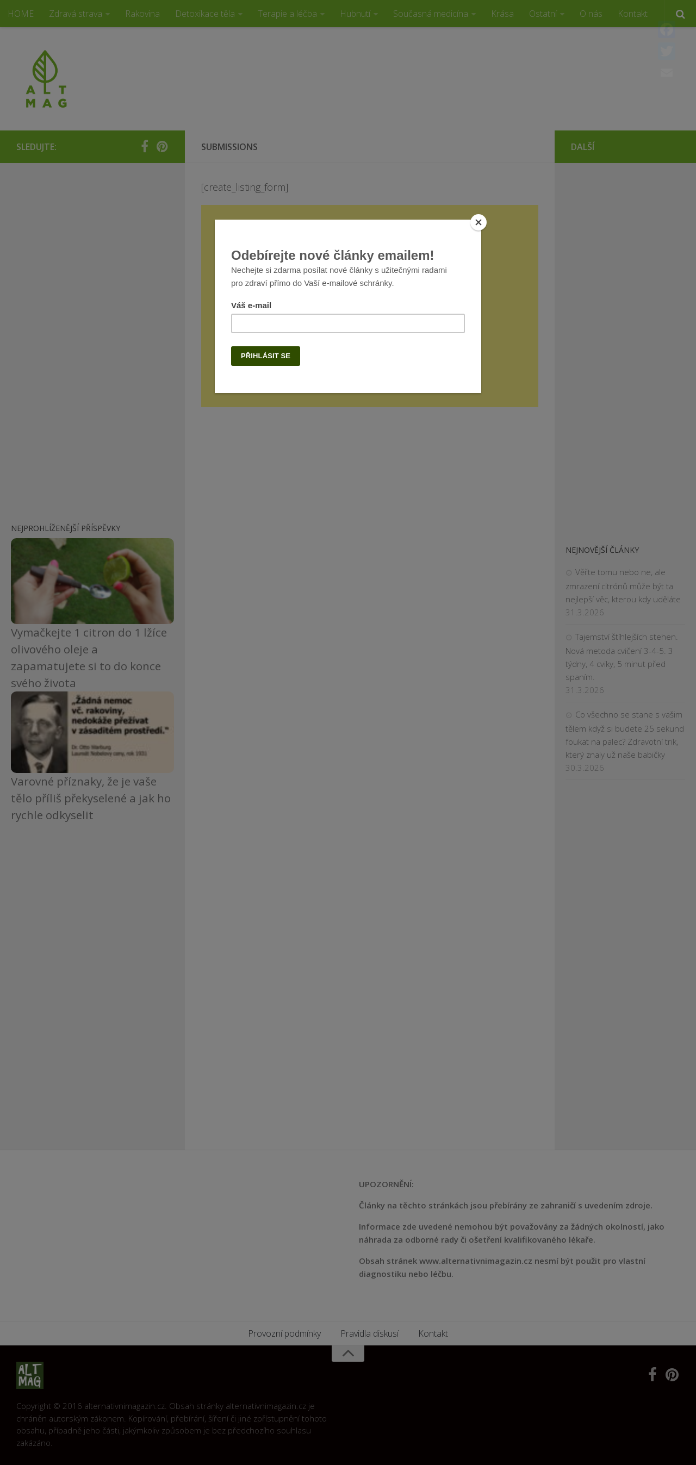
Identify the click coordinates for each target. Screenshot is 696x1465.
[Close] (478, 222)
